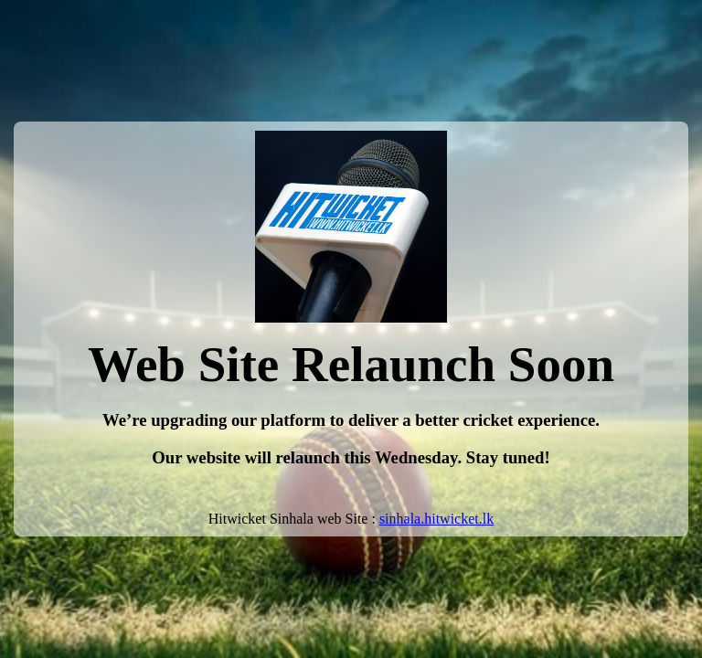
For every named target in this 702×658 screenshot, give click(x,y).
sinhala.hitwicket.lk (436, 518)
